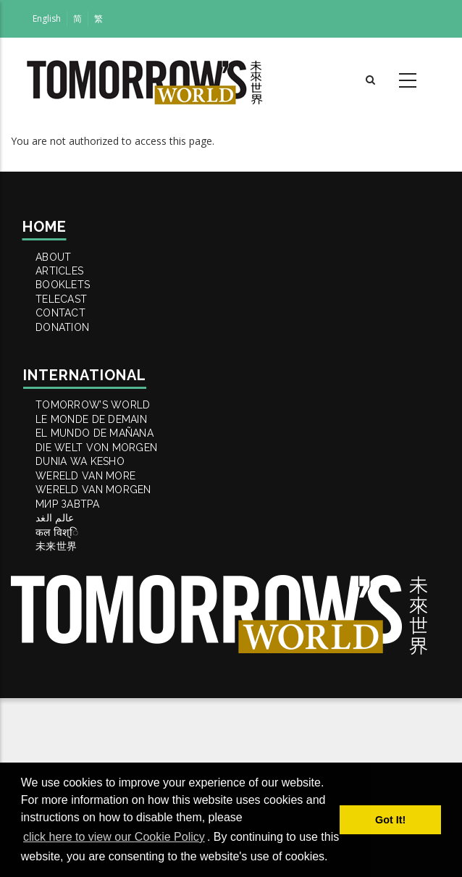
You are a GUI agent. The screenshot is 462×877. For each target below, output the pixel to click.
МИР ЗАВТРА (77, 646)
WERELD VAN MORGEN (105, 621)
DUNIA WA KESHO (91, 572)
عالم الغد (65, 670)
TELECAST (71, 336)
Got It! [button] (390, 820)
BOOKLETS (72, 311)
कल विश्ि (66, 695)
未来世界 (65, 720)
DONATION (72, 385)
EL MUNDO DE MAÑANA (107, 523)
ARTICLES (69, 287)
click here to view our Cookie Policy (114, 837)
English (47, 18)
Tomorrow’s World (105, 473)
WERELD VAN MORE (97, 597)
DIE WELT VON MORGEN (109, 547)
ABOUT (62, 262)
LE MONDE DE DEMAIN (103, 498)
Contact (70, 360)
